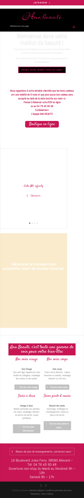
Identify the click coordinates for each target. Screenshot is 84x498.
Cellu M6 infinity (33, 186)
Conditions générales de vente (58, 490)
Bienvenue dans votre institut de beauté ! (42, 39)
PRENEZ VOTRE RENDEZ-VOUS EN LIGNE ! (42, 70)
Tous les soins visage (28, 387)
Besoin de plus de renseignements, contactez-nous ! (44, 451)
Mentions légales (37, 490)
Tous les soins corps (59, 387)
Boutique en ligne (42, 124)
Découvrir (35, 196)
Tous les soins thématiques (28, 428)
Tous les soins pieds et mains (59, 425)
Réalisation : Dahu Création (42, 493)
